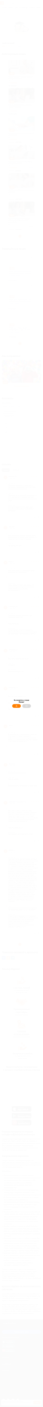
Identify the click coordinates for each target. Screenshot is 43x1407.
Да (16, 706)
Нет (26, 706)
